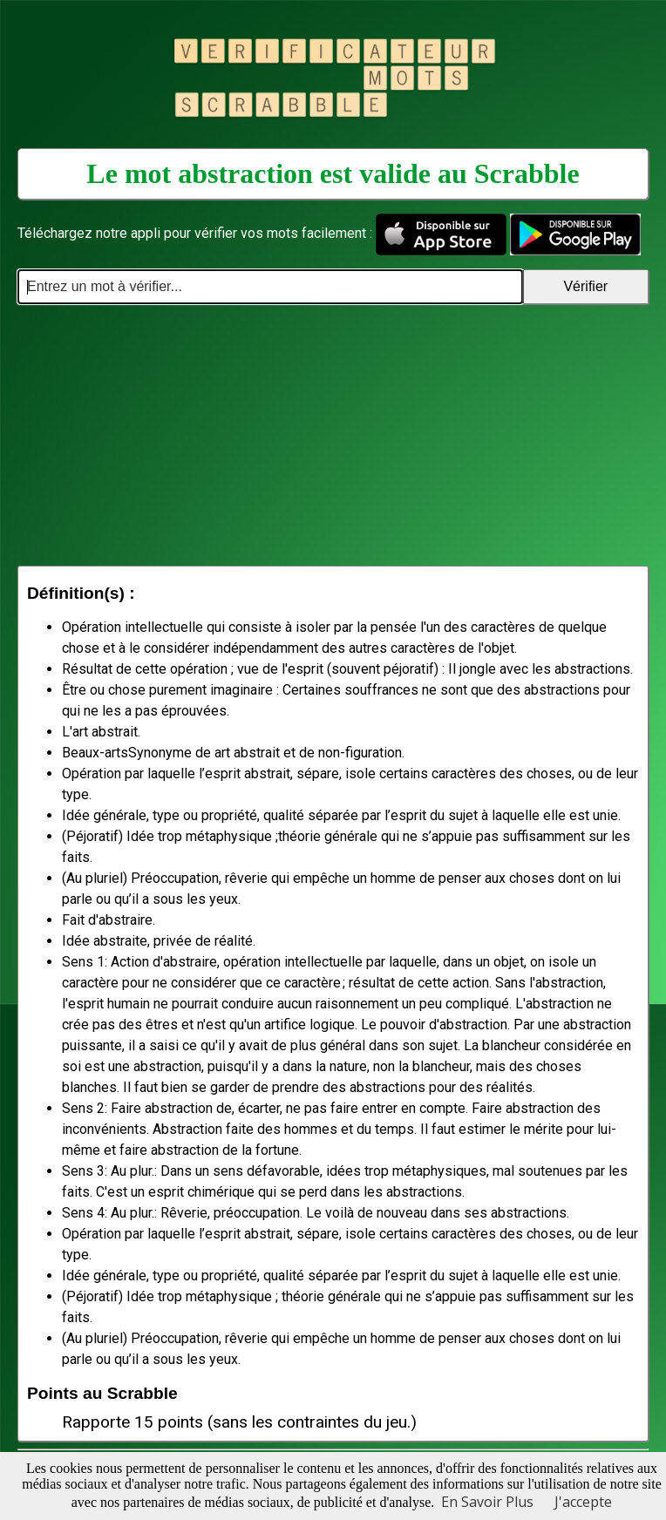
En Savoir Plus (487, 1501)
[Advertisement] (333, 435)
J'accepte (583, 1501)
